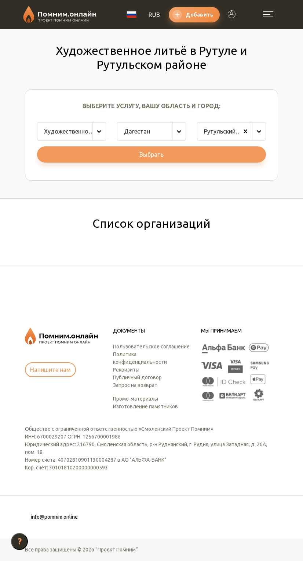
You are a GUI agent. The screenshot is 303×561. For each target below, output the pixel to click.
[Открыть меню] (268, 14)
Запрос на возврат (135, 385)
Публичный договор (137, 377)
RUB (154, 14)
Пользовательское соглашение (151, 346)
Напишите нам (50, 369)
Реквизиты (126, 370)
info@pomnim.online (54, 517)
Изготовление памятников (145, 406)
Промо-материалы (135, 399)
